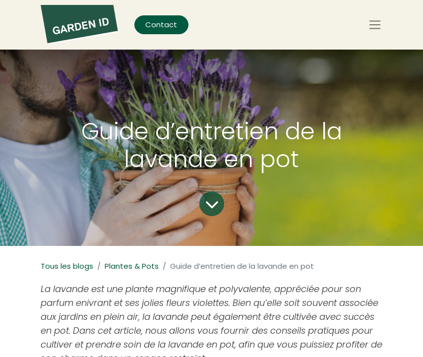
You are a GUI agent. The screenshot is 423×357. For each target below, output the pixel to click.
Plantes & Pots (132, 266)
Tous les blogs (67, 266)
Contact (161, 24)
